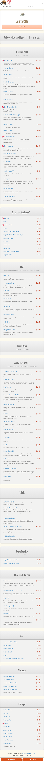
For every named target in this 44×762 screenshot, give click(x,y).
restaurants (11, 760)
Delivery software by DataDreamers (22, 755)
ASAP (31, 7)
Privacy (34, 753)
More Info (22, 26)
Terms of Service (26, 753)
